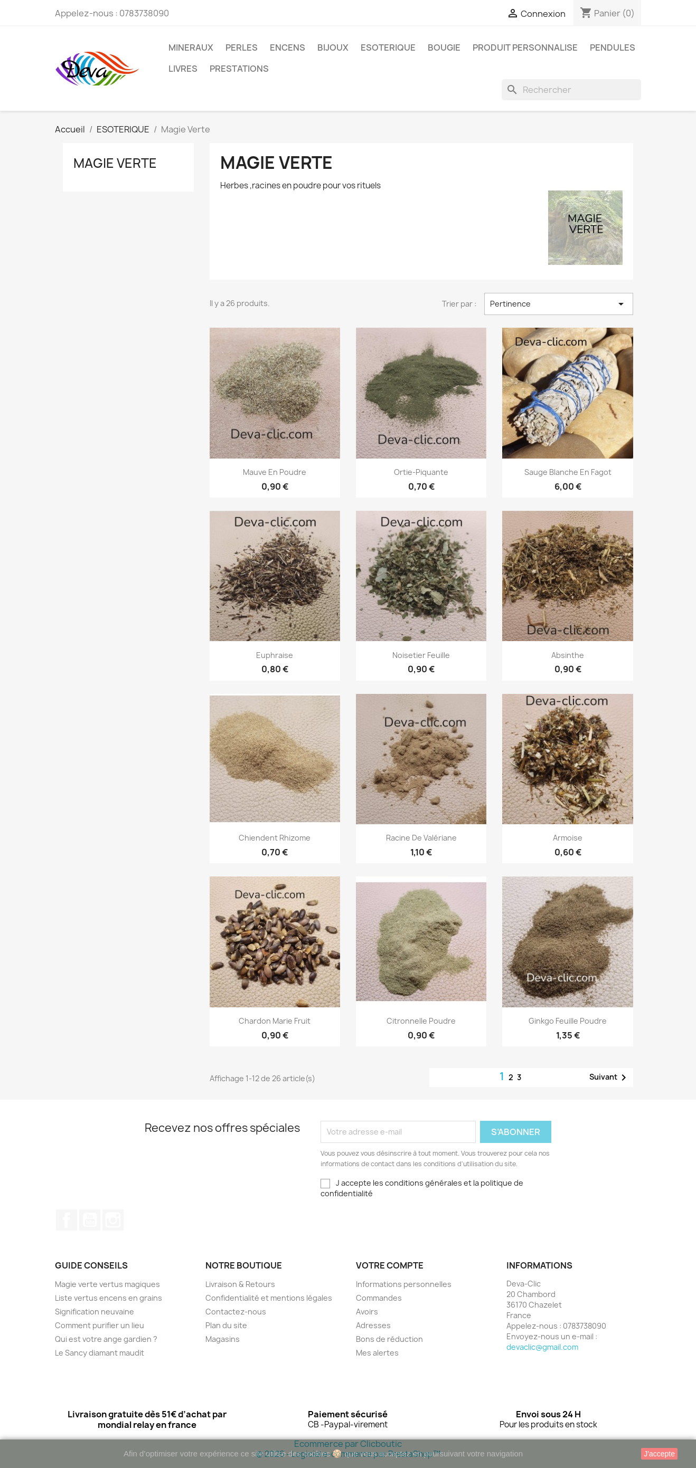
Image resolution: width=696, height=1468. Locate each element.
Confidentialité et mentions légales (268, 1298)
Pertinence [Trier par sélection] (558, 304)
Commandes (379, 1298)
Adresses (373, 1325)
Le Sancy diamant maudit (99, 1353)
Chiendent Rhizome (275, 838)
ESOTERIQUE (388, 47)
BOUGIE (444, 47)
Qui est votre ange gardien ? (106, 1339)
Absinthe (567, 655)
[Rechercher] (571, 89)
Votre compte (390, 1265)
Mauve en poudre (274, 472)
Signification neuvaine (94, 1312)
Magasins (222, 1339)
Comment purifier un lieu (99, 1325)
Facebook (66, 1220)
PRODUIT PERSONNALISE (525, 47)
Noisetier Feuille (421, 655)
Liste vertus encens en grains (108, 1298)
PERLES (241, 47)
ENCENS (287, 47)
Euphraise (274, 655)
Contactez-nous (235, 1312)
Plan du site (226, 1325)
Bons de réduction (389, 1339)
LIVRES (182, 68)
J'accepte (659, 1454)
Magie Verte (115, 163)
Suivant (609, 1077)
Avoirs (367, 1312)
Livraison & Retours (240, 1284)
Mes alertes (377, 1353)
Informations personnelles (404, 1284)
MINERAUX (190, 47)
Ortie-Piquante (421, 472)
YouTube (89, 1220)
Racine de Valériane (421, 838)
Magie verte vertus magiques (107, 1284)
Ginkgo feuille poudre (568, 1021)
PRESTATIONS (239, 68)
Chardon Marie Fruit (275, 1021)
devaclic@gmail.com (542, 1347)
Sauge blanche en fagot (568, 472)
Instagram (113, 1220)
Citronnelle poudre (421, 1021)
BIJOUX (333, 47)
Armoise (567, 838)
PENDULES (612, 47)
